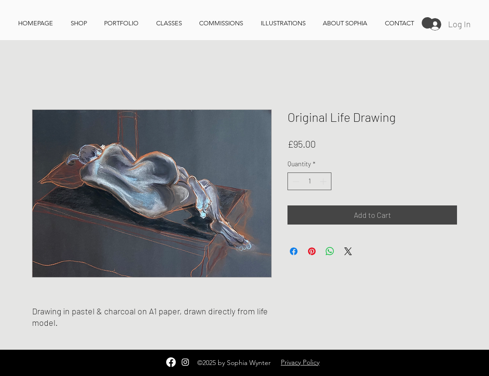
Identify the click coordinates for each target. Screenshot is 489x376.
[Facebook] (171, 362)
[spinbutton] (309, 181)
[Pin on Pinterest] (312, 251)
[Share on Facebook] (293, 251)
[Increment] (324, 181)
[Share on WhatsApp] (330, 251)
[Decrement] (295, 181)
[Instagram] (185, 362)
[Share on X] (348, 251)
